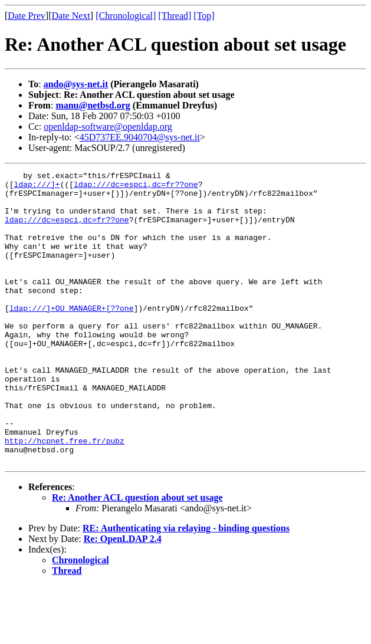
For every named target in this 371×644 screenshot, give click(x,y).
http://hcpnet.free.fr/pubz (64, 495)
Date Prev (26, 16)
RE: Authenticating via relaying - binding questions (186, 586)
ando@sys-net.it (76, 84)
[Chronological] (126, 16)
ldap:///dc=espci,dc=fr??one (136, 187)
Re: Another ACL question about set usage (137, 556)
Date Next (71, 16)
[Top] (203, 16)
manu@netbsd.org (92, 105)
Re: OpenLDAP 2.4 (123, 597)
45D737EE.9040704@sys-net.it (140, 137)
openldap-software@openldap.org (108, 126)
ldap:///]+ (37, 187)
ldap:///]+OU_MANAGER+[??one (71, 336)
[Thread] (174, 16)
